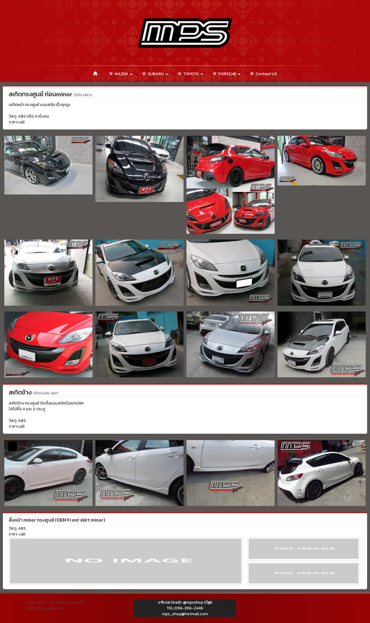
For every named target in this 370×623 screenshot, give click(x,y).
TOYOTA (190, 74)
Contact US (263, 74)
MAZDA (121, 74)
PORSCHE (226, 74)
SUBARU (155, 74)
